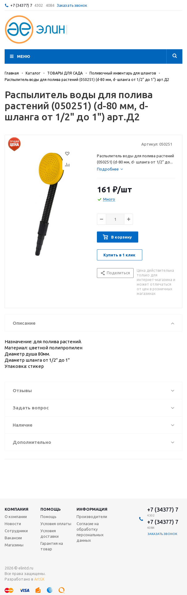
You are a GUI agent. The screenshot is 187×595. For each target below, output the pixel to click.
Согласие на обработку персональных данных (90, 531)
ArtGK (39, 579)
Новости (13, 523)
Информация (92, 509)
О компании (16, 516)
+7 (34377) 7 (21, 5)
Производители (92, 516)
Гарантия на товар (51, 546)
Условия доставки (49, 533)
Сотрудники (16, 531)
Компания (16, 509)
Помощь (50, 509)
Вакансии (13, 538)
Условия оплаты (55, 523)
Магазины (14, 545)
